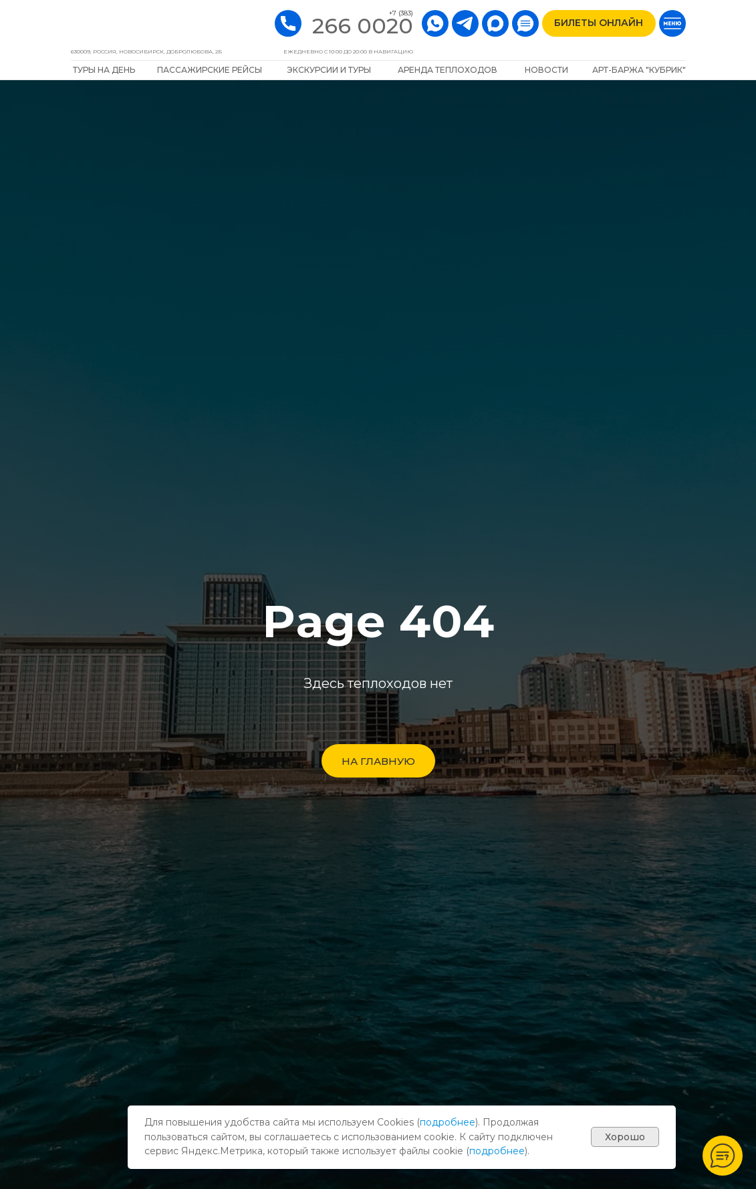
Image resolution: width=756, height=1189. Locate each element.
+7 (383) (401, 13)
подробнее (447, 1122)
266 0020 (362, 26)
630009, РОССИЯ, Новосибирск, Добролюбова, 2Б (146, 51)
